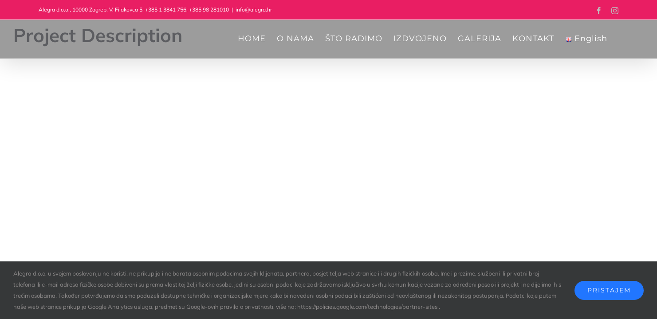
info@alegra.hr (254, 9)
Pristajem (609, 290)
